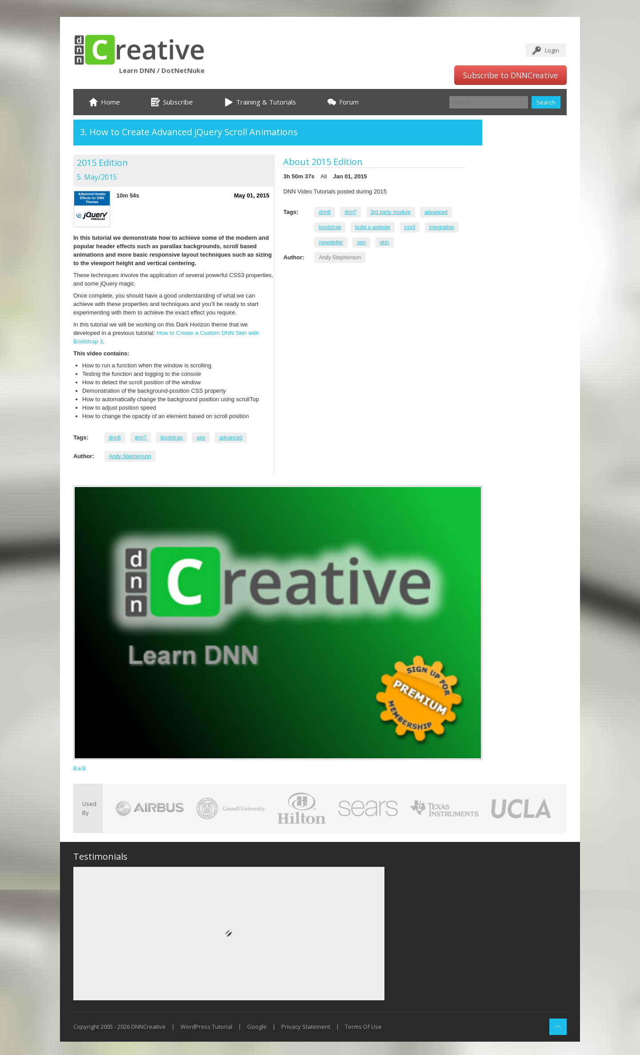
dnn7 (141, 438)
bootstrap (171, 438)
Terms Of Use (363, 1027)
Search (546, 102)
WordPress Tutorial (206, 1027)
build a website (372, 227)
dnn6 (115, 438)
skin (384, 242)
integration (441, 227)
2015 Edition (102, 163)
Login (552, 50)
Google (257, 1027)
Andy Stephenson (130, 456)
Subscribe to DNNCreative (510, 75)
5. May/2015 (97, 177)
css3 (410, 227)
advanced (230, 438)
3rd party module (391, 212)
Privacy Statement (305, 1027)
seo (200, 438)
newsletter (331, 242)
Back (79, 768)
